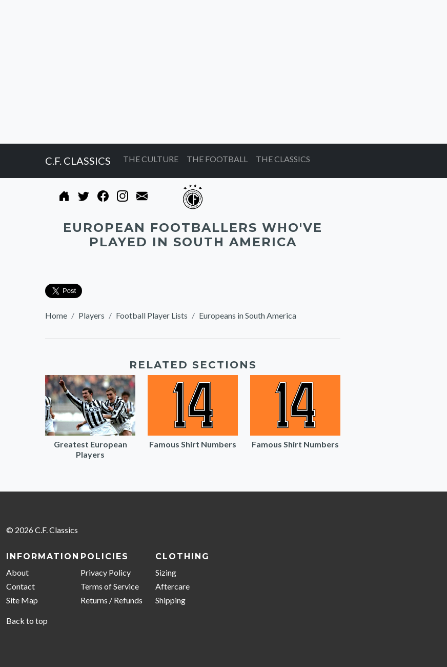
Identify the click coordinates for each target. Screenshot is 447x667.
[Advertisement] (223, 72)
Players (91, 315)
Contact (20, 586)
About (17, 572)
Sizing (165, 572)
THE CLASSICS (283, 159)
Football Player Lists (152, 315)
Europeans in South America (247, 315)
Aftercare (172, 586)
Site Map (22, 600)
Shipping (170, 600)
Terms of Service (109, 586)
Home (56, 315)
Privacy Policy (105, 572)
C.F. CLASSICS (78, 160)
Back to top (27, 620)
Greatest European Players (90, 449)
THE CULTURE (150, 159)
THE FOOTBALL (217, 159)
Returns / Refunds (111, 600)
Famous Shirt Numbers (192, 444)
